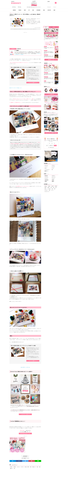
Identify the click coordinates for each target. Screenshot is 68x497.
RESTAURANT (38, 10)
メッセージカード (47, 169)
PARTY (25, 10)
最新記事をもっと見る (51, 59)
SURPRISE (14, 10)
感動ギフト (11, 468)
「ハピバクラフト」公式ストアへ (25, 414)
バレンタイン (46, 177)
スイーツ (52, 190)
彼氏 (53, 187)
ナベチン (20, 60)
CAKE (33, 10)
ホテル (46, 168)
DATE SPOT (49, 10)
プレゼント (53, 165)
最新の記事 (19, 48)
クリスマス (46, 178)
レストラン (53, 166)
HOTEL (44, 10)
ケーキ (53, 168)
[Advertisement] (17, 39)
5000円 (48, 187)
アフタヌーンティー (47, 191)
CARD (54, 10)
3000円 (45, 187)
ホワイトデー (54, 177)
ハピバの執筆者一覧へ (51, 94)
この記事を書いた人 (13, 48)
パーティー (46, 166)
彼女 (56, 187)
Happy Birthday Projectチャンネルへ (25, 433)
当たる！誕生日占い (51, 138)
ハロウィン (53, 178)
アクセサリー (46, 190)
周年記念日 (46, 175)
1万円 (51, 187)
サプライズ (46, 165)
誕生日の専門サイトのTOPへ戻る (25, 367)
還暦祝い (53, 181)
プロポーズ (53, 175)
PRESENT (20, 10)
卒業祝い (46, 181)
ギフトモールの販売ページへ (33, 82)
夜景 (49, 190)
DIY (29, 10)
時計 (14, 468)
